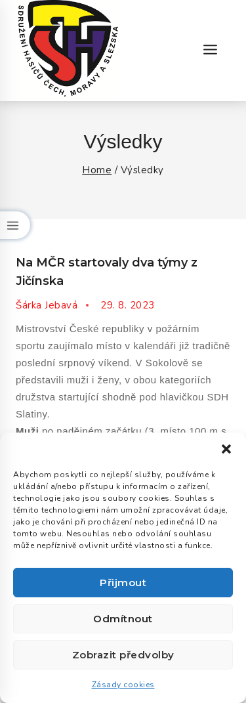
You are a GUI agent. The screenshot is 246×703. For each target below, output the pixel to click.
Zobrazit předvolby (123, 655)
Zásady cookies (123, 684)
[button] (226, 449)
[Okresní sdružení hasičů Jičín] (68, 50)
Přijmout (123, 582)
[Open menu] (210, 50)
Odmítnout (123, 618)
